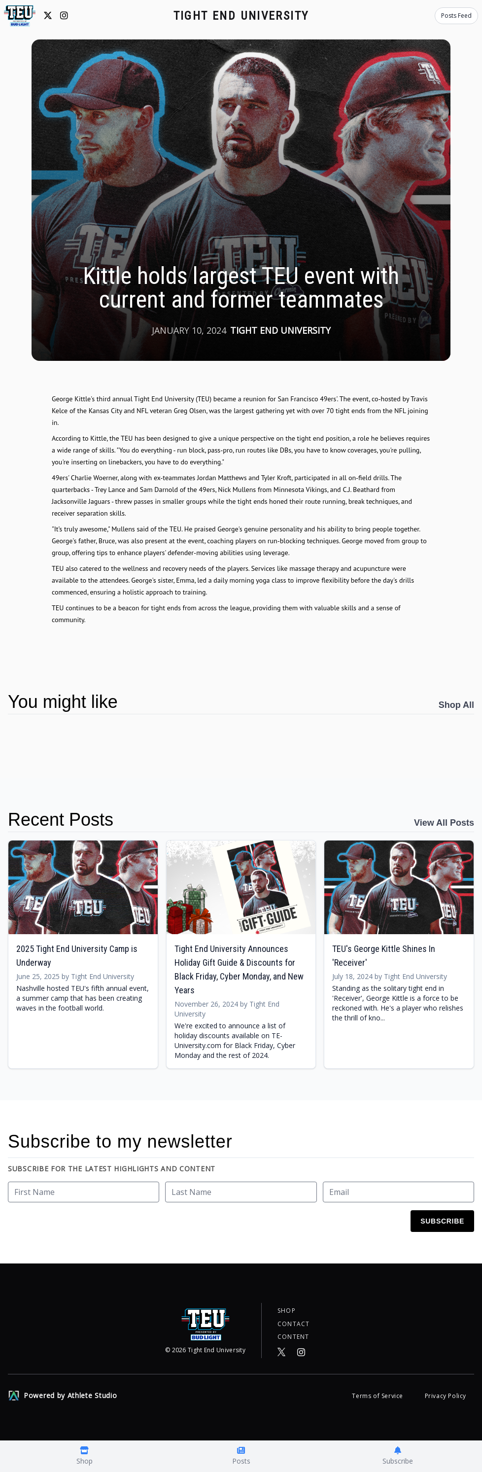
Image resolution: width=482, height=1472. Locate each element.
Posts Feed (456, 15)
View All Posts (444, 823)
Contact (293, 1323)
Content (293, 1336)
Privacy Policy (445, 1396)
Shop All (456, 705)
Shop (286, 1309)
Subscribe (442, 1221)
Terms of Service (378, 1396)
